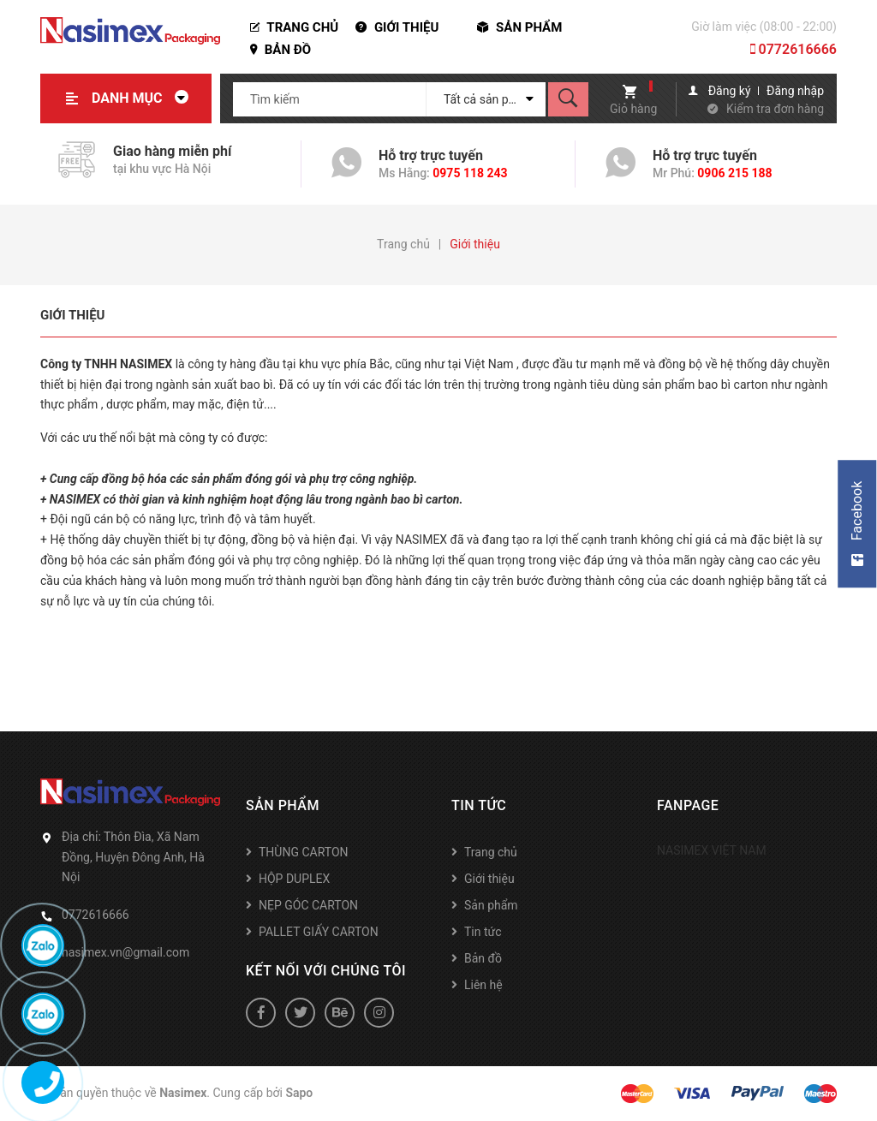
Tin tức (483, 932)
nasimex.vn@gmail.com (125, 952)
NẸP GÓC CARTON (308, 905)
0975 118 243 (470, 173)
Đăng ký (729, 91)
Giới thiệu (396, 27)
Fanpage (688, 805)
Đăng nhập (795, 91)
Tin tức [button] (478, 805)
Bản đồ (280, 49)
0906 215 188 (734, 173)
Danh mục (145, 98)
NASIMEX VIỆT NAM (712, 850)
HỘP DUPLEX (294, 878)
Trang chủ (294, 27)
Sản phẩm (519, 27)
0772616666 (793, 49)
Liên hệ (483, 985)
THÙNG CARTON (304, 852)
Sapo (299, 1093)
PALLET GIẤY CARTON (319, 932)
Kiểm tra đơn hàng (775, 109)
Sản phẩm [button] (282, 805)
